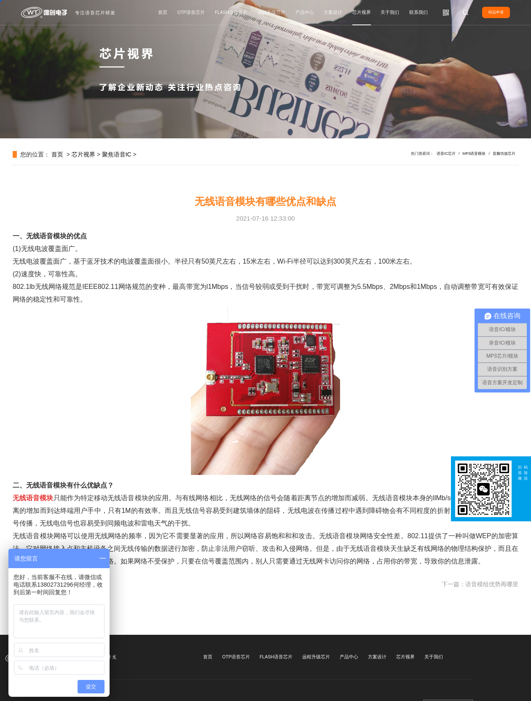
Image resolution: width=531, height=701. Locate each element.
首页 (162, 12)
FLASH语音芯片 (231, 12)
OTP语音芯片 (191, 12)
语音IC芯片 (446, 153)
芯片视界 (361, 12)
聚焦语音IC (116, 154)
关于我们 (390, 12)
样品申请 (496, 12)
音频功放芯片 (504, 153)
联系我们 (418, 12)
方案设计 (333, 12)
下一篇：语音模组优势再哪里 (480, 584)
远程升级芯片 (271, 12)
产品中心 (304, 12)
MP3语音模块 (474, 153)
